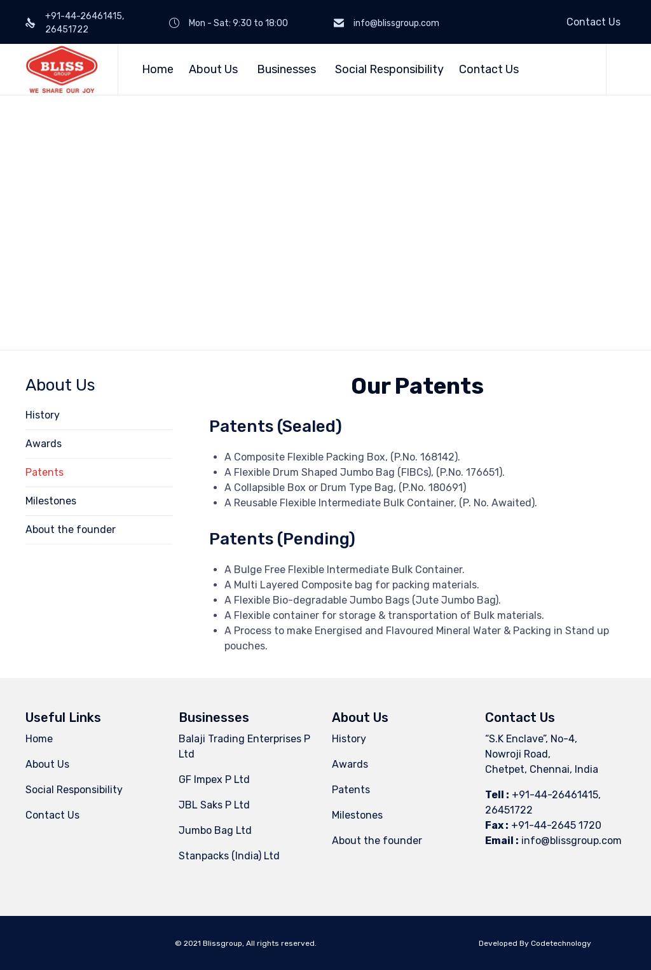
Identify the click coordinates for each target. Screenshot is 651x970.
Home (158, 69)
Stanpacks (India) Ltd (229, 856)
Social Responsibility (389, 69)
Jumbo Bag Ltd (215, 830)
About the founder (70, 529)
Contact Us (593, 22)
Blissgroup (222, 943)
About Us (215, 69)
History (42, 415)
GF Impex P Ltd (214, 779)
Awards (43, 444)
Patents (44, 472)
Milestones (50, 501)
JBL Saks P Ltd (214, 805)
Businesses (288, 69)
